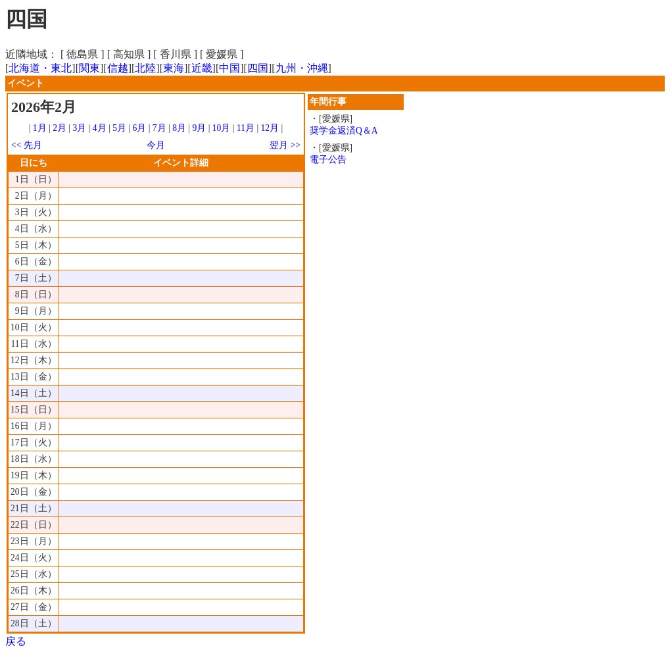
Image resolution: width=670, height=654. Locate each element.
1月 (40, 128)
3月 (80, 128)
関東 (89, 68)
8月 (179, 128)
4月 (100, 128)
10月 (221, 128)
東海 (173, 68)
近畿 (201, 68)
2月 (59, 128)
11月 (245, 128)
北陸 (145, 68)
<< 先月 (26, 145)
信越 (117, 68)
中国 (229, 68)
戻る (15, 641)
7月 (159, 128)
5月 (119, 128)
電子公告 (328, 159)
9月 (199, 128)
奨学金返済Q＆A (344, 131)
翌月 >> (285, 145)
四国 (257, 68)
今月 (156, 145)
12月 (270, 128)
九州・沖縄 (301, 68)
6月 (139, 128)
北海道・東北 (40, 68)
